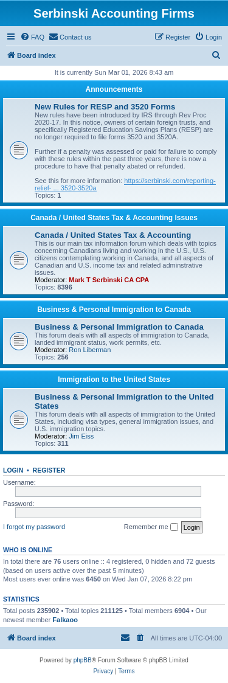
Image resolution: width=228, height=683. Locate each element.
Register (49, 470)
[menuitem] (32, 37)
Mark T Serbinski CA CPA (109, 279)
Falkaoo (65, 619)
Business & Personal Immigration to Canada (114, 309)
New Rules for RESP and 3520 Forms (105, 106)
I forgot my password (34, 526)
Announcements (113, 89)
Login (13, 470)
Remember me (151, 527)
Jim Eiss (81, 436)
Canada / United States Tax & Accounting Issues (114, 217)
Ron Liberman (90, 349)
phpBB (83, 660)
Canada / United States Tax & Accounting (113, 235)
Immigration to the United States (114, 379)
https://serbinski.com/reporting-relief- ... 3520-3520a (125, 184)
